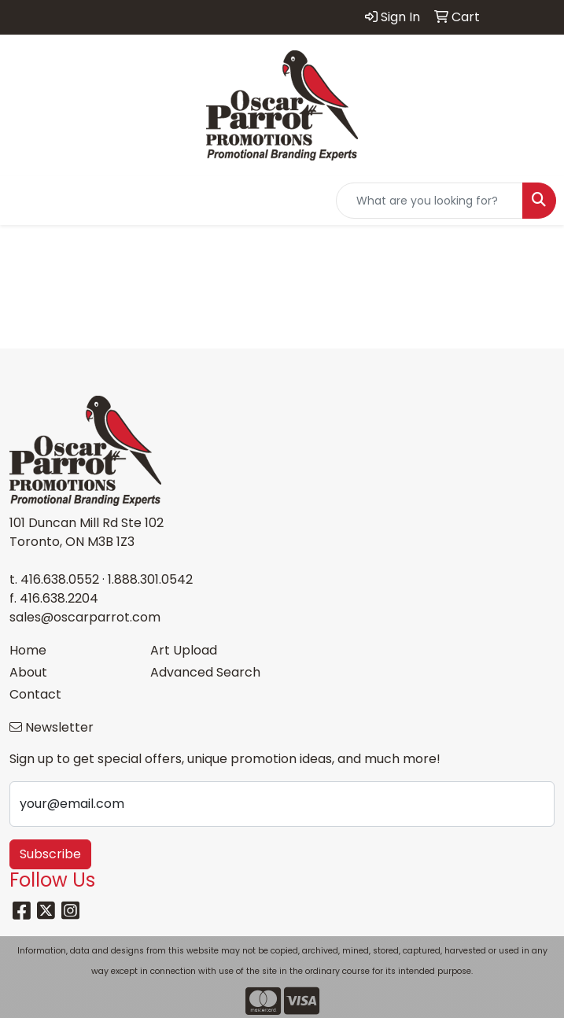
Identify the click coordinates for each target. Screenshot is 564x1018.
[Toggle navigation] (24, 201)
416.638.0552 (59, 579)
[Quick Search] (429, 201)
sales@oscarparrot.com (84, 617)
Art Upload (183, 650)
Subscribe (50, 854)
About (28, 672)
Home (27, 650)
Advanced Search (205, 672)
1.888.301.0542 (150, 579)
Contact (35, 694)
